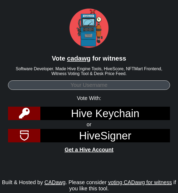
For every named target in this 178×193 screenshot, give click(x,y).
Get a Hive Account (89, 150)
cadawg (79, 58)
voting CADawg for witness (140, 182)
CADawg (54, 182)
